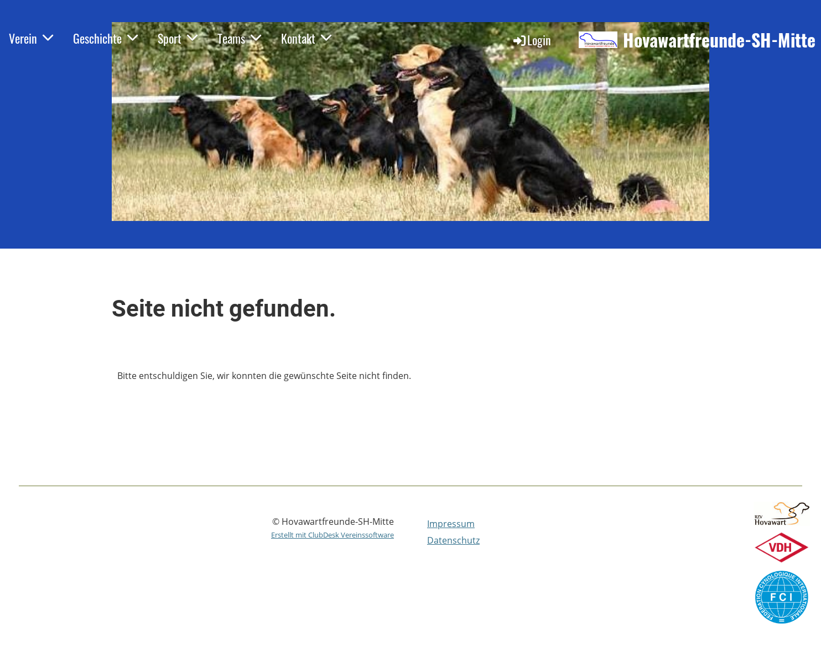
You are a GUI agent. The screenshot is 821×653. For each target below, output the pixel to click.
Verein (31, 38)
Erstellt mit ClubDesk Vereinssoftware (332, 535)
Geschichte (105, 38)
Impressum (451, 524)
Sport (178, 38)
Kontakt (306, 38)
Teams (239, 38)
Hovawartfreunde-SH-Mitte (719, 40)
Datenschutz (453, 540)
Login (531, 40)
